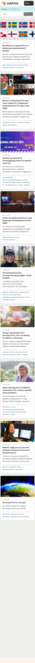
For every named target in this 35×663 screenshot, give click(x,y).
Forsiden (4, 9)
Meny (28, 3)
